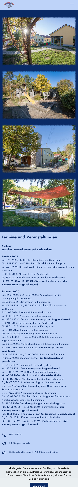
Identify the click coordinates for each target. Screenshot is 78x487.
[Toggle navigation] (72, 4)
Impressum (23, 467)
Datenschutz (41, 467)
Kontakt (57, 467)
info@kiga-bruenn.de (19, 443)
